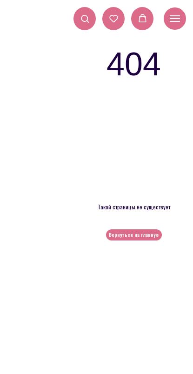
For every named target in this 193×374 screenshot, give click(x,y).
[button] (84, 18)
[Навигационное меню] (175, 18)
